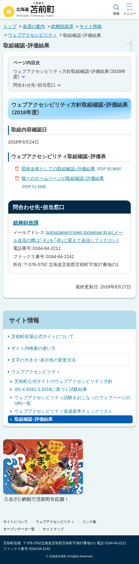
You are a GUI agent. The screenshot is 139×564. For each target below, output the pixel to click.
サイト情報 (90, 26)
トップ (10, 26)
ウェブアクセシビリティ (32, 35)
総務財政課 (62, 26)
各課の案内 (34, 26)
